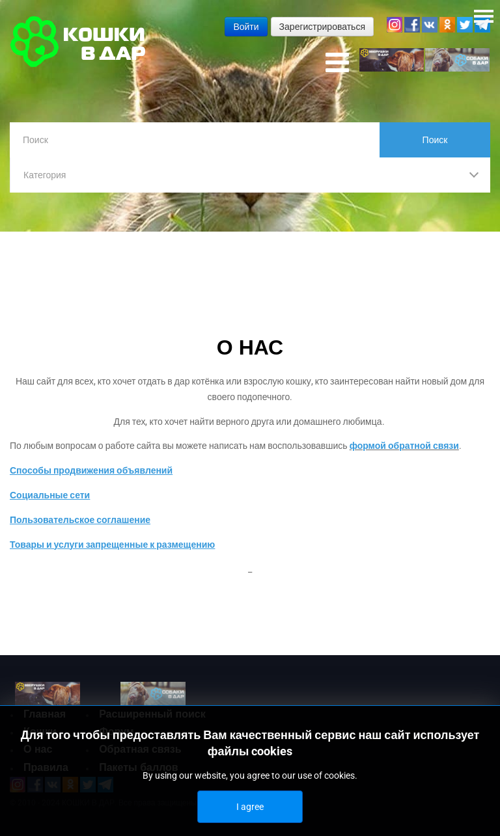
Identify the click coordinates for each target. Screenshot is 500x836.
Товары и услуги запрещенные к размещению (112, 544)
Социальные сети (50, 495)
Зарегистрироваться (322, 26)
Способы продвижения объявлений (91, 471)
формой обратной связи (404, 446)
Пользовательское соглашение (80, 520)
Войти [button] (245, 26)
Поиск (435, 140)
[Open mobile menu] (337, 63)
